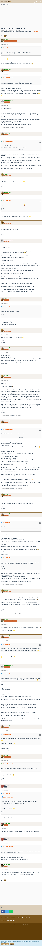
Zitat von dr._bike (7, 200)
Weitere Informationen (5, 944)
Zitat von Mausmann (8, 48)
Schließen (12, 944)
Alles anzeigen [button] (20, 149)
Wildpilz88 (13, 32)
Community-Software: (21, 924)
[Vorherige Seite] (2, 36)
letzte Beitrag (36, 31)
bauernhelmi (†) (14, 127)
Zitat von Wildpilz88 (8, 846)
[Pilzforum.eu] (5, 1)
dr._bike (12, 415)
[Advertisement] (21, 17)
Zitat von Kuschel (7, 734)
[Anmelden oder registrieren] (37, 1)
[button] (40, 1)
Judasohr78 (13, 488)
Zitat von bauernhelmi (8, 141)
